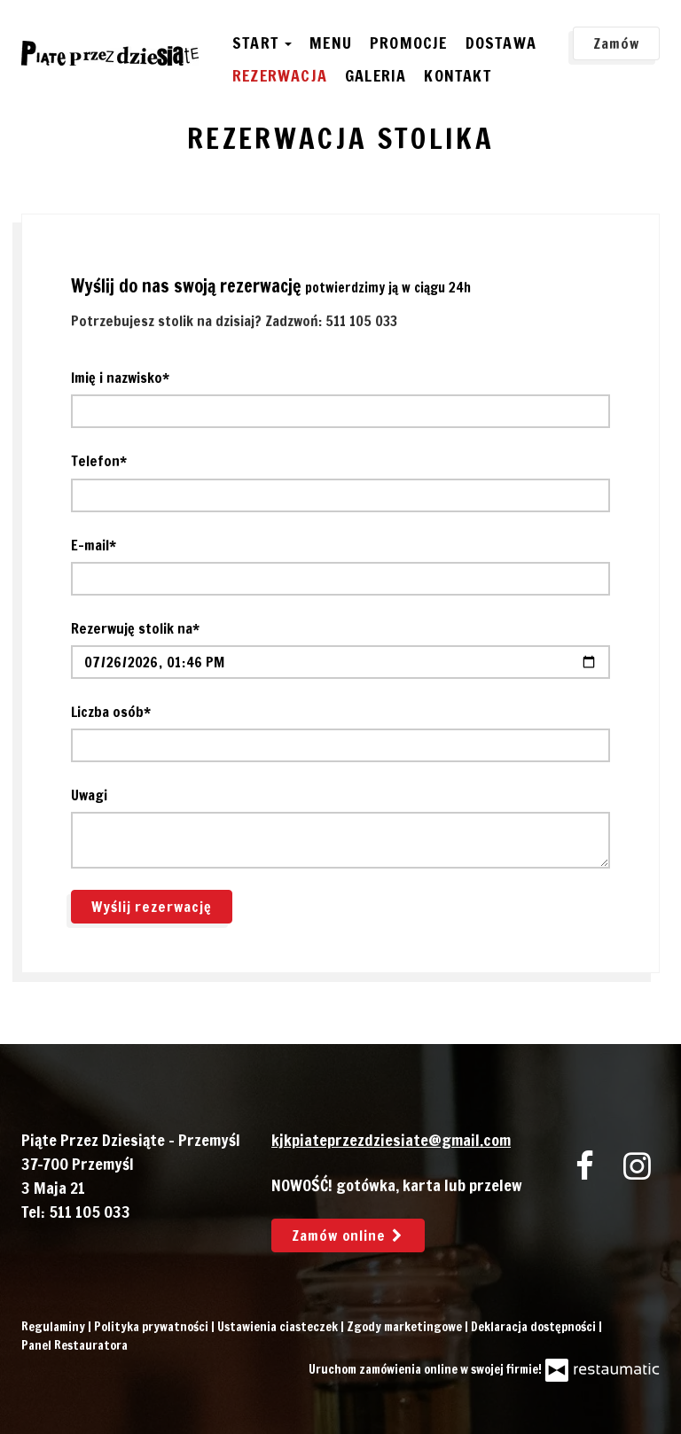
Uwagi (89, 795)
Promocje (409, 42)
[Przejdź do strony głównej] (110, 53)
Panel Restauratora (74, 1345)
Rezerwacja (279, 75)
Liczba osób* (111, 711)
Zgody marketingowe (406, 1327)
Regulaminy (54, 1327)
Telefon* (99, 461)
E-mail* (93, 545)
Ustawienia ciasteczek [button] (278, 1327)
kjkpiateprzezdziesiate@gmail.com (391, 1139)
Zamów (616, 43)
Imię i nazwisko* (120, 377)
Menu (330, 42)
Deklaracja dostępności (535, 1327)
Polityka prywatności (152, 1327)
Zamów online (348, 1235)
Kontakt (457, 75)
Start (262, 42)
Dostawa (501, 42)
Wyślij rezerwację (151, 906)
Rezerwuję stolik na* (135, 628)
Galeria (375, 75)
